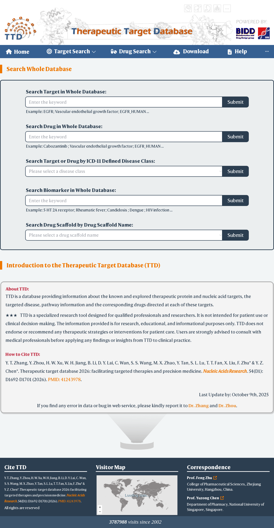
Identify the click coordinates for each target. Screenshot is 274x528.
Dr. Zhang (199, 405)
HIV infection (158, 210)
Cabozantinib (55, 146)
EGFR (48, 111)
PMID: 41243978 (64, 379)
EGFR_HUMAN (133, 111)
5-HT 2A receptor (58, 210)
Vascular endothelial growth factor (86, 111)
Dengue (137, 210)
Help (237, 51)
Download (191, 51)
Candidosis (117, 210)
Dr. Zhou (227, 405)
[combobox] (122, 171)
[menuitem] (17, 51)
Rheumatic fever (90, 210)
